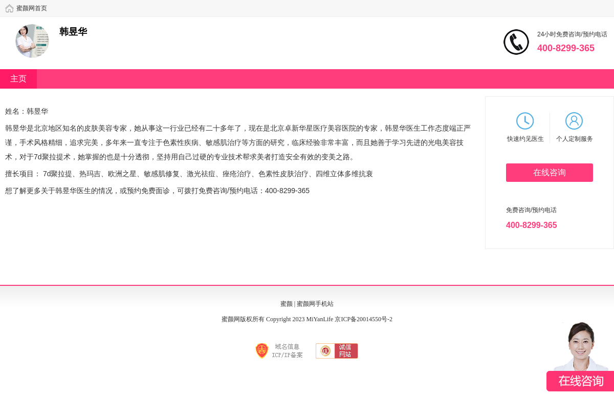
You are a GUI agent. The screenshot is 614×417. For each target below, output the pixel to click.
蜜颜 (286, 303)
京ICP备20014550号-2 (363, 319)
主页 (18, 78)
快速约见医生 (525, 127)
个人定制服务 (574, 127)
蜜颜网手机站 (315, 303)
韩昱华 (73, 32)
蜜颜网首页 (31, 8)
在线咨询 (549, 172)
